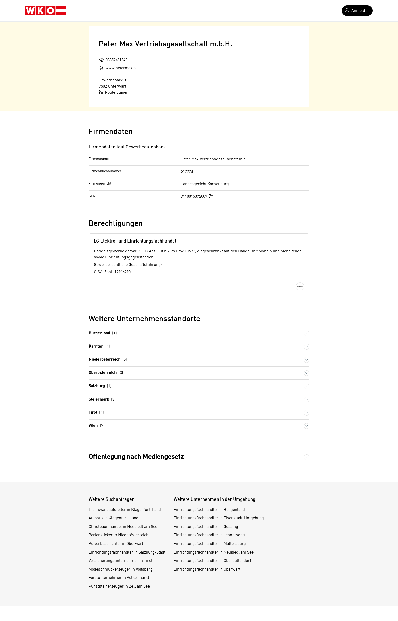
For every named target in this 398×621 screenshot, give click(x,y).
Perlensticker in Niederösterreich (118, 535)
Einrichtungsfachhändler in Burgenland (209, 510)
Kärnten (99, 346)
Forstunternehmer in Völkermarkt (119, 578)
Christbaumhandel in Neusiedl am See (123, 527)
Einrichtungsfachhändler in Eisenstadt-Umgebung (219, 518)
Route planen (113, 92)
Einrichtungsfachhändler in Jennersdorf (209, 535)
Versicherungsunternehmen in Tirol (120, 561)
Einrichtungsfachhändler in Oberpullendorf (212, 561)
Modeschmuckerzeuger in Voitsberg (121, 569)
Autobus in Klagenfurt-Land (113, 518)
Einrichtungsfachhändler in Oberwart (207, 569)
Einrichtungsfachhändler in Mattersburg (210, 544)
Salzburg (100, 386)
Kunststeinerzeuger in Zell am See (119, 586)
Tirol (96, 412)
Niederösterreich (108, 359)
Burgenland (103, 333)
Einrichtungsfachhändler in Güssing (206, 527)
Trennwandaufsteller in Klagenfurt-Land (125, 510)
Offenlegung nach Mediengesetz (136, 457)
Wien (96, 426)
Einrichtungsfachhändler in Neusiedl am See (214, 552)
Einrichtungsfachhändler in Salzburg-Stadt (127, 552)
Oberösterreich (106, 373)
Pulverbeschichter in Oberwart (116, 544)
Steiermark (102, 399)
